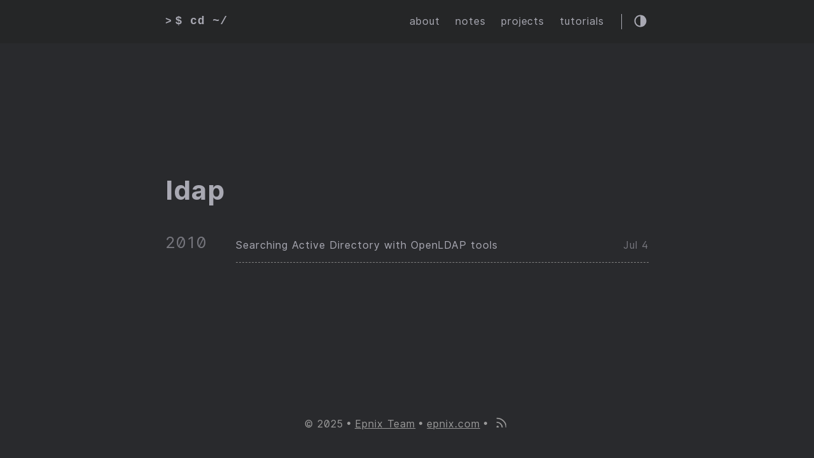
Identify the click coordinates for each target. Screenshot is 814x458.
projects (523, 21)
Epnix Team (385, 424)
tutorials (582, 21)
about (425, 21)
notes (470, 21)
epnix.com (453, 424)
